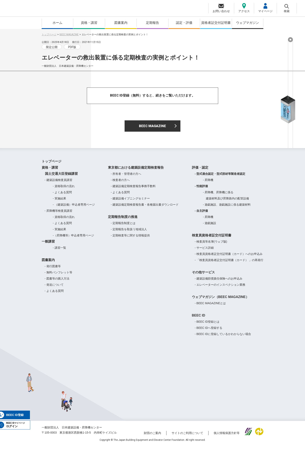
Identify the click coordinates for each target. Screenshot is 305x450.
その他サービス (203, 275)
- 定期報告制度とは (123, 226)
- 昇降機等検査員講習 (58, 213)
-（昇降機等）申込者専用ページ (73, 238)
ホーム (57, 22)
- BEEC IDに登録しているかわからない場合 (223, 337)
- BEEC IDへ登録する (208, 331)
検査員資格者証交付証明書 (211, 238)
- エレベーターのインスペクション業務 (220, 287)
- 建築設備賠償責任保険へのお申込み (219, 281)
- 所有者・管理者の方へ (126, 176)
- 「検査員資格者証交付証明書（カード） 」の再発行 (229, 263)
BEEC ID (198, 318)
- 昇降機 (208, 183)
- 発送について (54, 287)
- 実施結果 (59, 201)
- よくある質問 (62, 195)
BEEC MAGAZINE (69, 34)
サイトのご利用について (187, 436)
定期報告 (152, 22)
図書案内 (120, 22)
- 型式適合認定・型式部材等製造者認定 (220, 176)
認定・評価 (184, 22)
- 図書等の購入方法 (57, 281)
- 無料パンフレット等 (58, 275)
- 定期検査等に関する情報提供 (130, 238)
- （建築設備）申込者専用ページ (74, 207)
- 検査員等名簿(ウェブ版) (211, 244)
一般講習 (48, 244)
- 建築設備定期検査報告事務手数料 (133, 189)
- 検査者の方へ (120, 183)
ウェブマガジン (247, 22)
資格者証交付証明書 (216, 22)
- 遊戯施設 (209, 226)
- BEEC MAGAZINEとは (210, 306)
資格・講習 (89, 22)
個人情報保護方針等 (227, 436)
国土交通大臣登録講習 (60, 176)
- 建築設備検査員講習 (58, 183)
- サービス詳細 (204, 250)
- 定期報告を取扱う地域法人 (129, 232)
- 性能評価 (201, 189)
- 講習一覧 (59, 250)
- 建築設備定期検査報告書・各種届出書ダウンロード (145, 207)
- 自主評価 (201, 213)
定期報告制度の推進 (123, 220)
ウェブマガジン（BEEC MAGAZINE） (220, 300)
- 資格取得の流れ (64, 189)
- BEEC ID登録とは (207, 324)
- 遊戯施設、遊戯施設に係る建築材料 (227, 207)
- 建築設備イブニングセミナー (130, 201)
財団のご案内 (152, 436)
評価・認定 (200, 170)
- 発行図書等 (53, 269)
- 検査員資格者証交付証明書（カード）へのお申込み (229, 257)
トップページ (49, 34)
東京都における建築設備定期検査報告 (136, 170)
